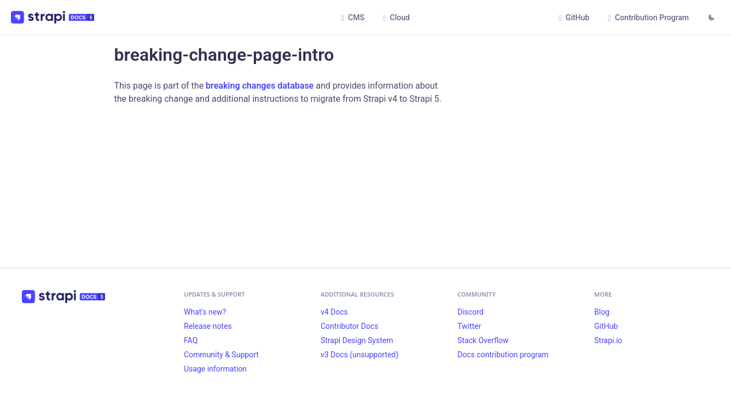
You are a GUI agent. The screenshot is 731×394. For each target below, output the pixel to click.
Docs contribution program (502, 354)
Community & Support (221, 354)
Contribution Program (648, 17)
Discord (470, 312)
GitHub (574, 17)
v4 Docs (334, 312)
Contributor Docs (350, 326)
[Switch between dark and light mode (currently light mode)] (711, 18)
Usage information (215, 368)
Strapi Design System (357, 340)
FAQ (191, 340)
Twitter (469, 326)
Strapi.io (608, 340)
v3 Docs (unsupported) (359, 354)
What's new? (205, 312)
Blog (602, 312)
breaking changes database (260, 85)
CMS (352, 17)
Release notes (208, 326)
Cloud (396, 17)
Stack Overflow (482, 340)
